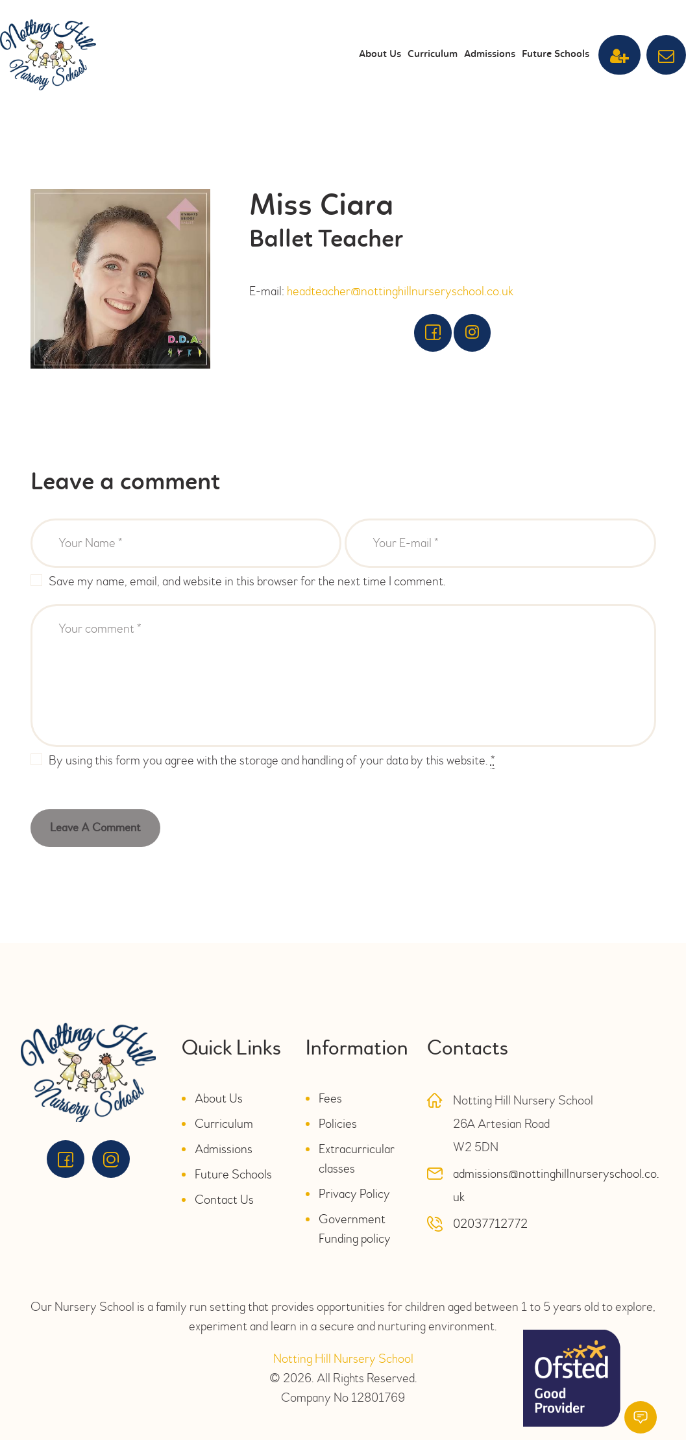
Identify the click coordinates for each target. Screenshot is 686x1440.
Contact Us (224, 1199)
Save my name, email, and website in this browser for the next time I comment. (247, 581)
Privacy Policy (354, 1194)
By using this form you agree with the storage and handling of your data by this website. (272, 760)
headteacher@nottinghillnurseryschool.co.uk (400, 291)
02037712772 (490, 1223)
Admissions (223, 1149)
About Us (219, 1098)
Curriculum (224, 1124)
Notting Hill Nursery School (343, 1358)
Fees (330, 1098)
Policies (338, 1124)
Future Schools (233, 1174)
